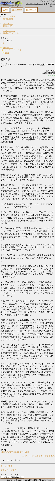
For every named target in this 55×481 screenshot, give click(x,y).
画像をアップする (11, 33)
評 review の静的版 (34, 4)
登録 (2, 43)
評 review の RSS (47, 1)
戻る (53, 456)
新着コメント (9, 26)
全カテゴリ (8, 48)
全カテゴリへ (9, 16)
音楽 (7, 53)
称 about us (31, 10)
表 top (5, 10)
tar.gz (52, 6)
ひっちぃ (51, 75)
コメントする (9, 31)
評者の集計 (8, 19)
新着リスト (8, 24)
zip (51, 4)
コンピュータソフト (13, 50)
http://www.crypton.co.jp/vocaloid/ (15, 452)
